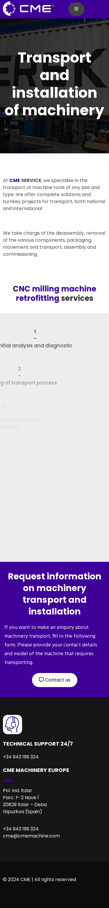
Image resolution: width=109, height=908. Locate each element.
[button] (54, 680)
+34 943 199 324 (21, 828)
